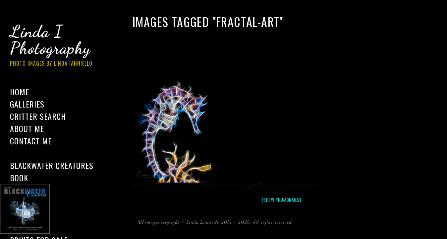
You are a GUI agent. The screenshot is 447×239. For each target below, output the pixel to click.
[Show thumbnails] (281, 200)
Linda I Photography (56, 46)
